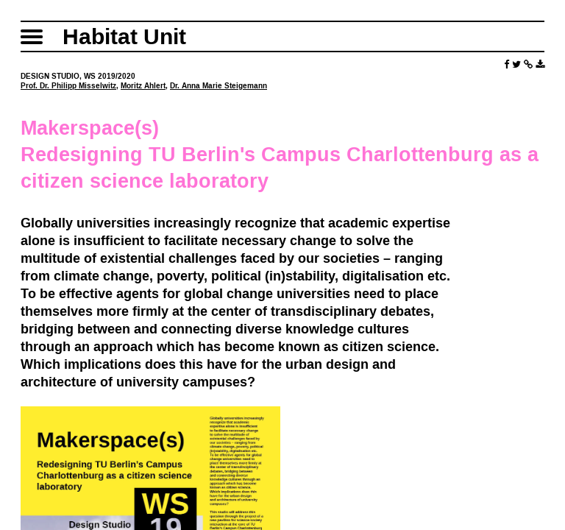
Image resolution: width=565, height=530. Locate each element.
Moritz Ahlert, (144, 86)
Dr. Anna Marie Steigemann (218, 86)
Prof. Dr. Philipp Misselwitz (68, 86)
